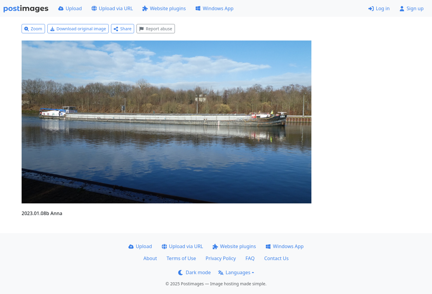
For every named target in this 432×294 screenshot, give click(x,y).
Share (122, 29)
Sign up (411, 8)
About (150, 258)
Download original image (78, 29)
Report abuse (155, 29)
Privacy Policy (221, 258)
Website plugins (164, 8)
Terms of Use (181, 258)
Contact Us (276, 258)
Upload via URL (112, 8)
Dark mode (194, 272)
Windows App (214, 8)
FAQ (249, 258)
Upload (70, 8)
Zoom (33, 29)
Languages (234, 272)
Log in (379, 8)
